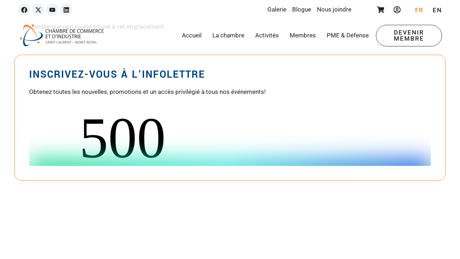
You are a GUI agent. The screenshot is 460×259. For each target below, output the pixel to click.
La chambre (228, 35)
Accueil (192, 35)
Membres (303, 35)
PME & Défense (348, 35)
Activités (267, 35)
